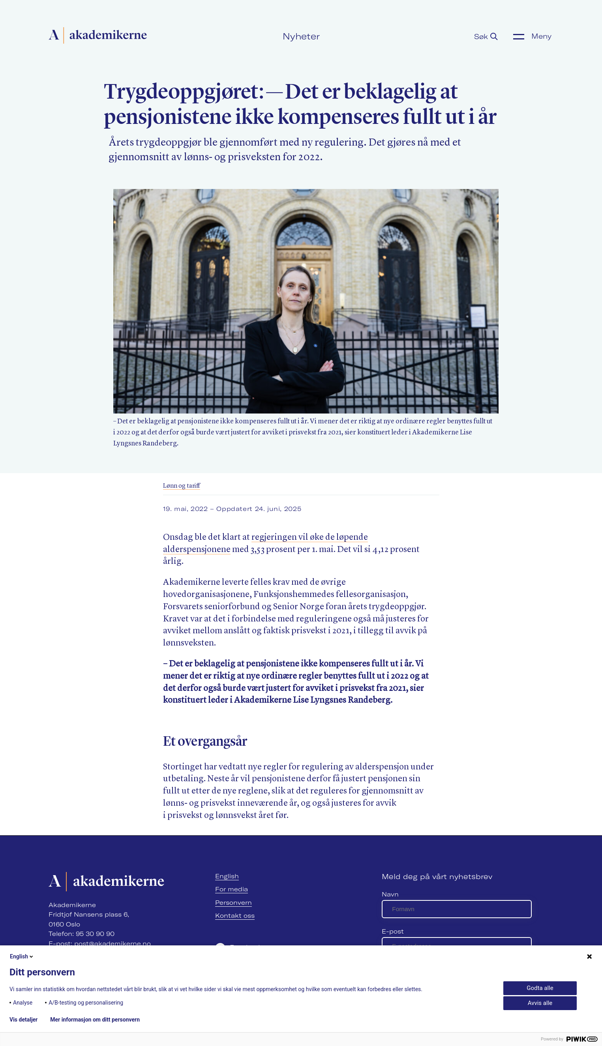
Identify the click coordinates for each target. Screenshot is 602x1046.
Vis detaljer (23, 1019)
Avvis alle (540, 1003)
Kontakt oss (235, 915)
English (227, 876)
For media (231, 889)
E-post (393, 931)
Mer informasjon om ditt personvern (95, 1019)
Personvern (233, 902)
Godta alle (540, 988)
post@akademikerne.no (112, 943)
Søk (486, 36)
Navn (390, 894)
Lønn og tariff (181, 486)
